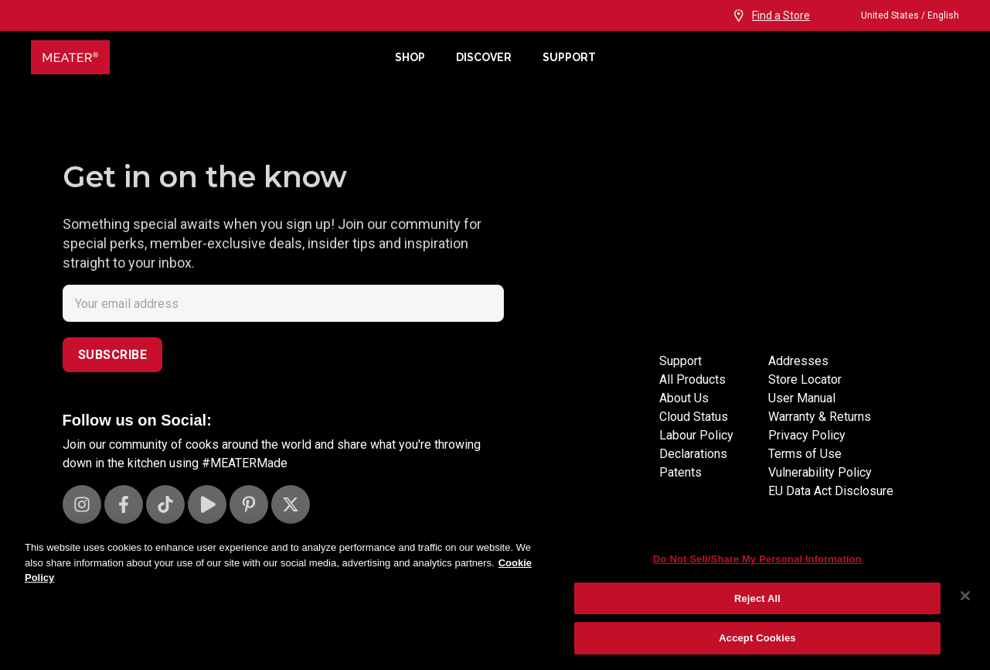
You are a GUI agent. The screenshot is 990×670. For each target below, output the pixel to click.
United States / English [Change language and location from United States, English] (896, 15)
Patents (680, 491)
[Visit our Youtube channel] (207, 504)
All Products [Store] (692, 398)
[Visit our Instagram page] (82, 504)
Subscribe (113, 354)
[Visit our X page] (290, 504)
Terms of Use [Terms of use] (805, 453)
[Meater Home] (205, 57)
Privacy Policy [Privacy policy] (806, 435)
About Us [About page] (684, 416)
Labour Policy (696, 453)
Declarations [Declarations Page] (693, 472)
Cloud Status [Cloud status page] (693, 435)
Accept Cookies (757, 638)
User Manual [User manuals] (801, 398)
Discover (484, 57)
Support (569, 57)
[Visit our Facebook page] (123, 504)
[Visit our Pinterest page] (249, 504)
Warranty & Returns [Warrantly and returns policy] (819, 416)
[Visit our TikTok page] (165, 504)
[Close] (965, 596)
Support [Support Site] (680, 379)
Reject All (757, 598)
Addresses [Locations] (798, 379)
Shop (410, 57)
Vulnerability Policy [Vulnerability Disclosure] (820, 472)
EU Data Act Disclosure (830, 491)
